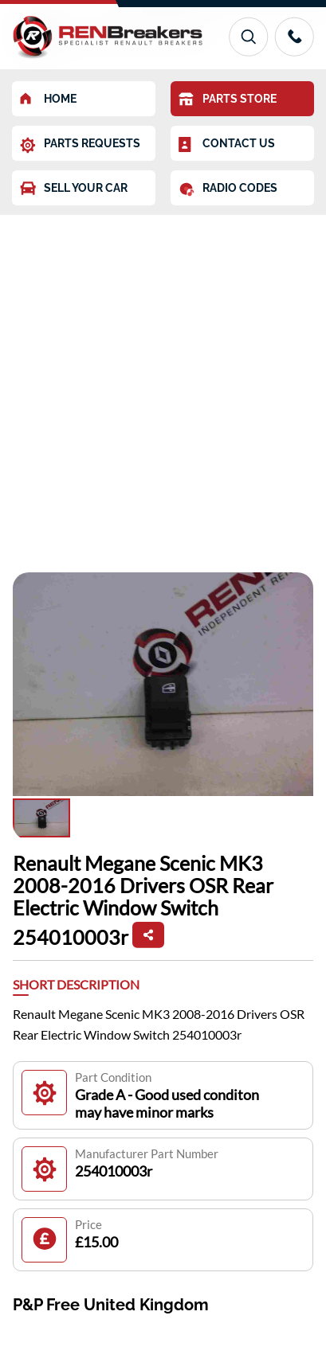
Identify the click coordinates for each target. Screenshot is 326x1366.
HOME (48, 98)
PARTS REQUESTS (80, 145)
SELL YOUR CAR (74, 188)
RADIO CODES (228, 189)
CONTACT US (227, 145)
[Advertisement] (163, 385)
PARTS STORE (228, 99)
